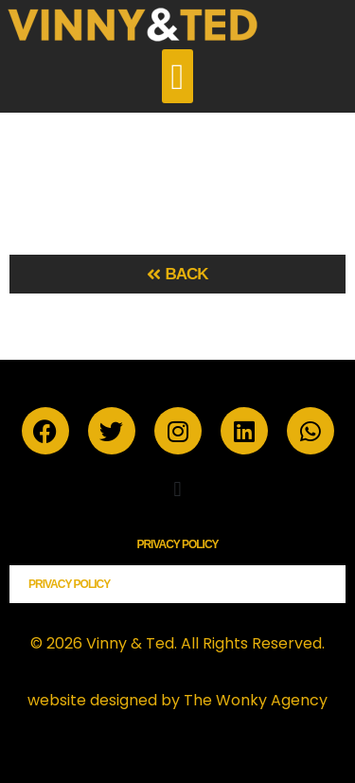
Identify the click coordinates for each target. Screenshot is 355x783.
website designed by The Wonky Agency (177, 700)
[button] (177, 76)
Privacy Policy (177, 544)
